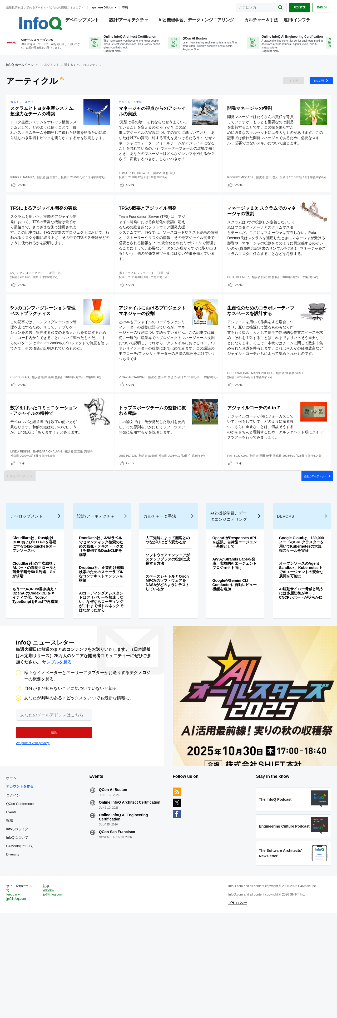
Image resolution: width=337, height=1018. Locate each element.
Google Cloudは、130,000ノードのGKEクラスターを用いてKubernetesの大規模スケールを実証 (293, 627)
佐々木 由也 (171, 418)
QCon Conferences (30, 894)
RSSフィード (72, 87)
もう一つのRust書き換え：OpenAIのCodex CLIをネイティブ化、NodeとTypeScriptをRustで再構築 (41, 678)
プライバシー (234, 1003)
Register (290, 6)
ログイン (23, 885)
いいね (31, 199)
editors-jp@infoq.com (60, 993)
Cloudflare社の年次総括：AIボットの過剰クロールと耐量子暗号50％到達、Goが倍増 (42, 650)
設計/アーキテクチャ (130, 21)
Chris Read (29, 418)
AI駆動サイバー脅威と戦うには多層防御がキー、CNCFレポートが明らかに (293, 680)
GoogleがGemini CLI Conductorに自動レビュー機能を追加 (230, 666)
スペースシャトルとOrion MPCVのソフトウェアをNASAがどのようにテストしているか (168, 668)
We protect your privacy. (32, 829)
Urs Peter (133, 516)
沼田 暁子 (267, 512)
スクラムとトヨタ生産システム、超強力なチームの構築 (46, 121)
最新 (282, 87)
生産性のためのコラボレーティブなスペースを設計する (256, 351)
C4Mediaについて (29, 936)
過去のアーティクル (302, 545)
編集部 (158, 516)
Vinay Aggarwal (137, 418)
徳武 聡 (268, 303)
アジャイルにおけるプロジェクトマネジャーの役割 (150, 351)
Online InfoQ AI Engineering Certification (128, 912)
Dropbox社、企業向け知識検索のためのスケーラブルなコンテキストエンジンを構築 (105, 655)
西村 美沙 (174, 188)
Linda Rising (30, 512)
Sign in (312, 6)
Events (21, 903)
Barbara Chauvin (57, 512)
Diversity (22, 945)
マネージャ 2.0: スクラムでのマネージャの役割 (257, 236)
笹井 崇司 (57, 418)
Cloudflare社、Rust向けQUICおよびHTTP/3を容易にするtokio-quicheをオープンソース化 (42, 625)
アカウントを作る (29, 877)
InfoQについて (27, 928)
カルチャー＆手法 (262, 21)
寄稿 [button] (134, 6)
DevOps (280, 597)
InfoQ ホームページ (29, 71)
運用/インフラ (298, 21)
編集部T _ (63, 188)
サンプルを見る (57, 748)
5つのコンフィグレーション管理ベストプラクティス (48, 351)
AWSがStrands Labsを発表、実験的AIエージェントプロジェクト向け (230, 644)
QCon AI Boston (118, 880)
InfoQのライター (28, 920)
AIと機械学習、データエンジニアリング (198, 21)
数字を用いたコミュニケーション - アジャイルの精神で (46, 467)
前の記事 (308, 87)
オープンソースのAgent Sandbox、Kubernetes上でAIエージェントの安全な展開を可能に (293, 655)
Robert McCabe (243, 188)
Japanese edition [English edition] (111, 6)
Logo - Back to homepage (37, 19)
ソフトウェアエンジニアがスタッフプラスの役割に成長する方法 (168, 644)
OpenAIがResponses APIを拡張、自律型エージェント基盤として (230, 623)
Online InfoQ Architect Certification (123, 895)
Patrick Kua (239, 512)
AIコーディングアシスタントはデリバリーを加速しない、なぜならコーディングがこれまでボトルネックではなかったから (105, 682)
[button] (51, 818)
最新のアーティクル (35, 545)
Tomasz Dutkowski (140, 188)
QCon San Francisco (122, 926)
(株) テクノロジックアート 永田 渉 (45, 303)
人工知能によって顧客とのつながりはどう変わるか (168, 623)
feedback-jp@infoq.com (26, 997)
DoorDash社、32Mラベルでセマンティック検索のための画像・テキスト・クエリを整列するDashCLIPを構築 (105, 627)
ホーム (21, 869)
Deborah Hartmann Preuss (253, 418)
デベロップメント (83, 21)
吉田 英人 (274, 188)
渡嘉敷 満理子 (297, 418)
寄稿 (19, 911)
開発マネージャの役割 (256, 115)
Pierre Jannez (32, 188)
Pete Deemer (240, 303)
